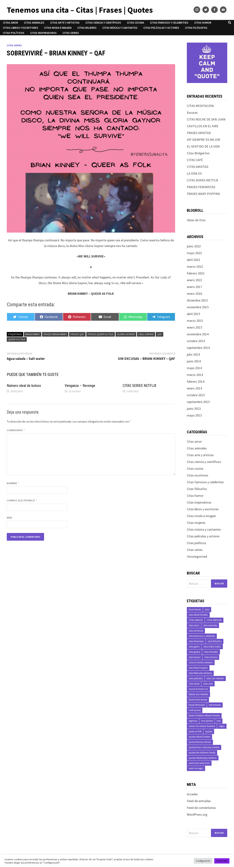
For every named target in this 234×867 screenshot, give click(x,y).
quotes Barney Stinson (200, 742)
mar (219, 720)
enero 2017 (194, 287)
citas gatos (194, 646)
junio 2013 (194, 408)
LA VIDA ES (194, 173)
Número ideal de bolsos (24, 385)
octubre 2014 (196, 341)
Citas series (71, 33)
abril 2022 (193, 260)
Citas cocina (135, 22)
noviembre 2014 (198, 334)
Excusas (192, 112)
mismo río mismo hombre (202, 726)
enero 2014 (194, 388)
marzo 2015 (195, 320)
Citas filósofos (196, 27)
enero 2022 (194, 280)
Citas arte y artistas (65, 22)
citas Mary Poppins (198, 667)
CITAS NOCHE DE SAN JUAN (206, 119)
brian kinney (32, 334)
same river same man (199, 763)
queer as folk (16, 339)
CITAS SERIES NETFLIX (139, 385)
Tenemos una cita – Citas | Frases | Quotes (80, 10)
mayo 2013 (194, 415)
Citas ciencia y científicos (103, 22)
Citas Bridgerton (198, 153)
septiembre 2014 (198, 348)
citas (207, 609)
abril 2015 (193, 314)
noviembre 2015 (198, 307)
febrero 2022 (195, 273)
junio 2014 (194, 361)
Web (9, 517)
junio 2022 (194, 246)
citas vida (208, 683)
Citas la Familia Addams (201, 662)
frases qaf (77, 334)
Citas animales (34, 22)
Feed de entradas (199, 801)
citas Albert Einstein (198, 614)
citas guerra (194, 651)
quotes (208, 731)
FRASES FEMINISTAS (201, 187)
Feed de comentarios (201, 808)
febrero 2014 (195, 381)
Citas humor (202, 22)
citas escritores (196, 630)
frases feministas (197, 704)
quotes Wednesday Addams (203, 757)
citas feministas (196, 641)
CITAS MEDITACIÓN (200, 106)
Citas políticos (13, 33)
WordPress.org (197, 814)
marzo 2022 (195, 266)
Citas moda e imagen (57, 27)
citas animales (210, 625)
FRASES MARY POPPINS (203, 194)
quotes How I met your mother (204, 747)
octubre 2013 (196, 395)
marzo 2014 (195, 375)
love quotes (207, 720)
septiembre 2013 (198, 402)
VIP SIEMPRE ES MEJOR (203, 139)
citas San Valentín (215, 678)
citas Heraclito (211, 651)
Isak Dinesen (215, 704)
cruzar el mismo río (198, 689)
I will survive (146, 334)
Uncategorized (197, 556)
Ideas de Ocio (196, 220)
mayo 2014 (194, 368)
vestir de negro (196, 768)
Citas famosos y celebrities (169, 22)
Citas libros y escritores (20, 27)
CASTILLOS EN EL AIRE (202, 126)
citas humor (195, 657)
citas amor (194, 625)
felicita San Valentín (198, 694)
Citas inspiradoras (43, 33)
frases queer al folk (100, 334)
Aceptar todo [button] (221, 861)
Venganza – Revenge (80, 385)
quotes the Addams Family (202, 752)
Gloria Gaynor (126, 334)
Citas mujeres (87, 27)
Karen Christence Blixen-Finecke (204, 715)
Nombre (13, 483)
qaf (159, 334)
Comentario (16, 430)
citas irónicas (210, 657)
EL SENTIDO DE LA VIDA (203, 146)
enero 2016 (194, 293)
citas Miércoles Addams (200, 673)
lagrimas (193, 720)
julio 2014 (193, 354)
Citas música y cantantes (119, 27)
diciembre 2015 (197, 300)
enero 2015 (194, 327)
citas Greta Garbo (212, 646)
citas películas (196, 678)
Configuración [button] (203, 860)
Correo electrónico (22, 500)
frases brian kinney (55, 334)
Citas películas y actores (161, 27)
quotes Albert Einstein (199, 736)
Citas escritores (197, 475)
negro (222, 726)
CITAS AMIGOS (196, 620)
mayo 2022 (194, 253)
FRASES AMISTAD (199, 133)
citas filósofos (215, 641)
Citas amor (10, 22)
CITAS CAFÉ (195, 160)
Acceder (192, 794)
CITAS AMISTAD (197, 167)
